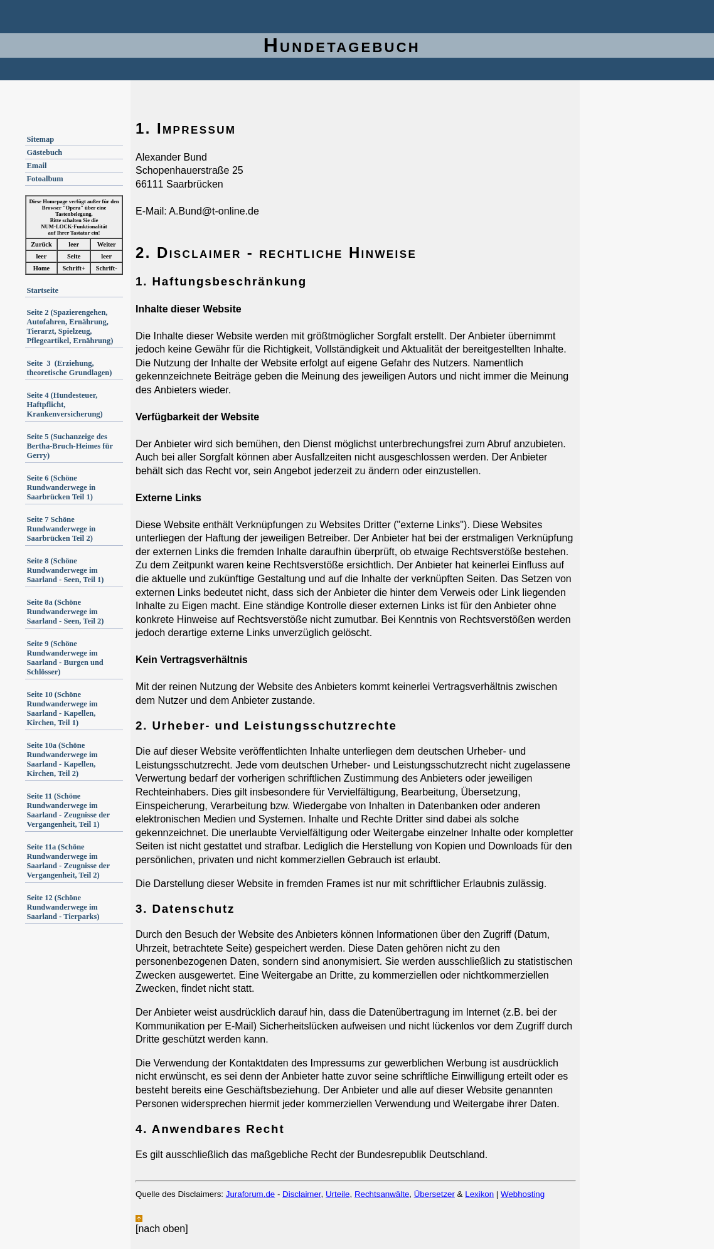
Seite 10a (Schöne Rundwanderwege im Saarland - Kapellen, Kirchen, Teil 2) (61, 759)
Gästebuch (44, 152)
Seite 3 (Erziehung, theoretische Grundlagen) (69, 368)
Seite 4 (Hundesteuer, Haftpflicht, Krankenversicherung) (64, 404)
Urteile (338, 1194)
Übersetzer (434, 1194)
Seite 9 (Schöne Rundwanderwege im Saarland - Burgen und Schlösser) (64, 657)
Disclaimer (301, 1194)
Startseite (42, 290)
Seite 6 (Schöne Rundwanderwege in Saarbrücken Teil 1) (60, 487)
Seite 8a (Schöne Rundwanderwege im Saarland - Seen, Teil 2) (65, 611)
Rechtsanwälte (381, 1194)
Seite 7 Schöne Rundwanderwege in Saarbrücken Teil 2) (60, 529)
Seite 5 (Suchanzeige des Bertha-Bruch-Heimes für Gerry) (69, 446)
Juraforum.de (250, 1194)
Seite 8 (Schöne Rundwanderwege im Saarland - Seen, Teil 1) (65, 570)
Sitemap (40, 139)
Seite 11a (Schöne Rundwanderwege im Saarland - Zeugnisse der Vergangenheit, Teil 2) (68, 861)
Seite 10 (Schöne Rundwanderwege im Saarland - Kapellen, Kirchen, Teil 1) (61, 708)
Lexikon (479, 1194)
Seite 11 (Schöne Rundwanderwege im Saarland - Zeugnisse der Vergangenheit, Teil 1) (68, 810)
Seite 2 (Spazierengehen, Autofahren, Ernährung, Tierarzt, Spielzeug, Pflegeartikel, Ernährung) (69, 326)
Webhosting (523, 1194)
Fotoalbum (44, 178)
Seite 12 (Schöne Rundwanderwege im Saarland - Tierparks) (62, 907)
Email (36, 165)
